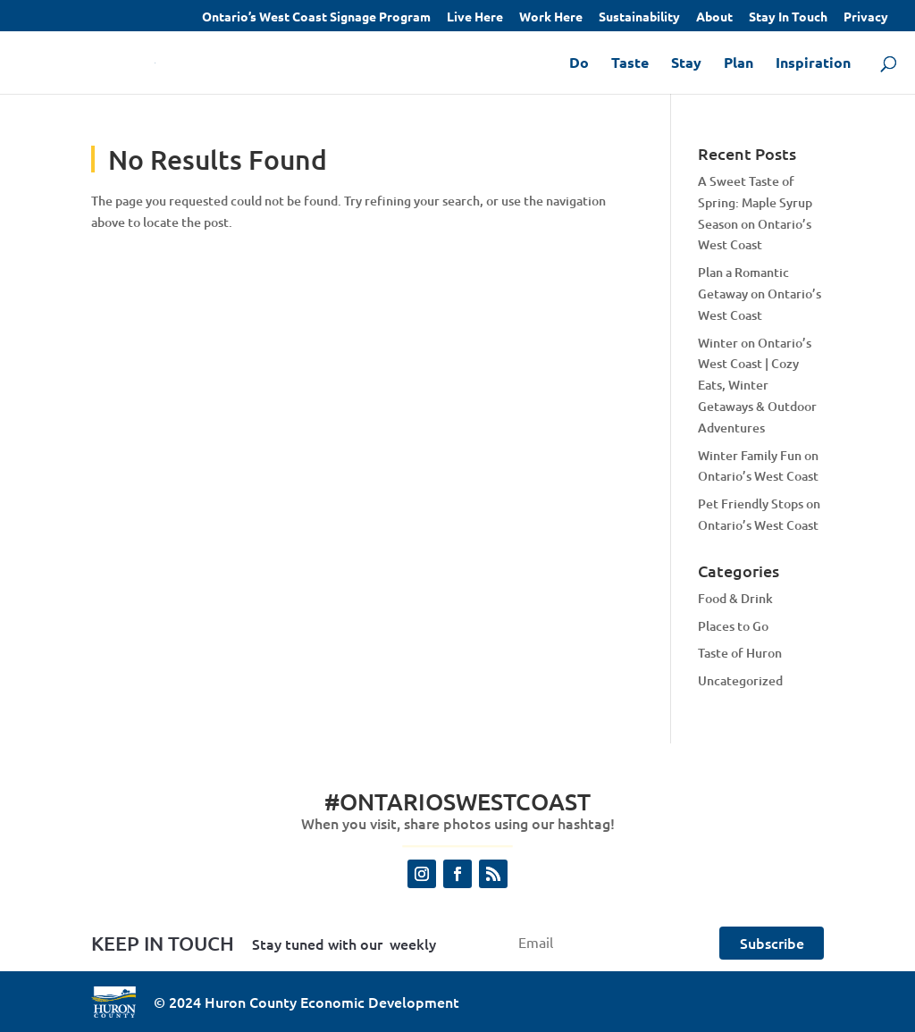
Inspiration (813, 63)
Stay (686, 63)
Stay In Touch (788, 17)
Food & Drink (735, 598)
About (714, 17)
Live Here (475, 17)
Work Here (551, 17)
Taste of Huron (740, 652)
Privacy (866, 17)
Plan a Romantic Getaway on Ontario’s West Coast (759, 293)
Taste (630, 63)
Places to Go (733, 625)
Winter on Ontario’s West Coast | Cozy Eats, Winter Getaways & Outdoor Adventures (757, 385)
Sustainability (639, 17)
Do (579, 63)
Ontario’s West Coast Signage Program (316, 17)
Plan (738, 63)
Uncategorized (740, 680)
